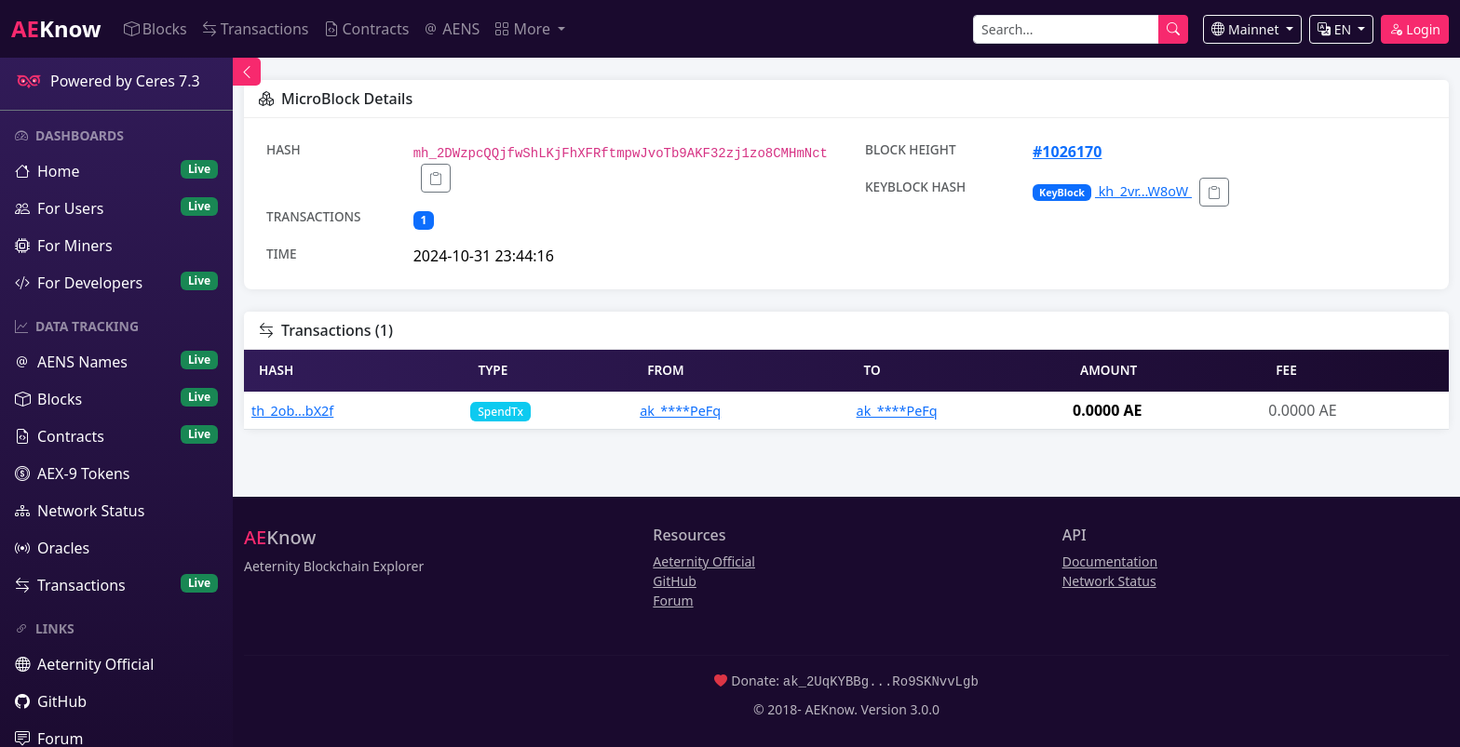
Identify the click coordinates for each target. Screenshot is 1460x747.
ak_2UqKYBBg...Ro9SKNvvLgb (881, 680)
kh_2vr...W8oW (1112, 191)
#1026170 (1067, 151)
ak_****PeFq (680, 411)
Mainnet (1246, 29)
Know (56, 28)
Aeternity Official (704, 561)
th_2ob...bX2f (292, 411)
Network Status (1109, 581)
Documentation (1109, 561)
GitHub (674, 581)
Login (1414, 29)
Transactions (255, 29)
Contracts (367, 29)
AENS (452, 29)
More (524, 29)
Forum (673, 600)
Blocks (155, 29)
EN (1336, 29)
